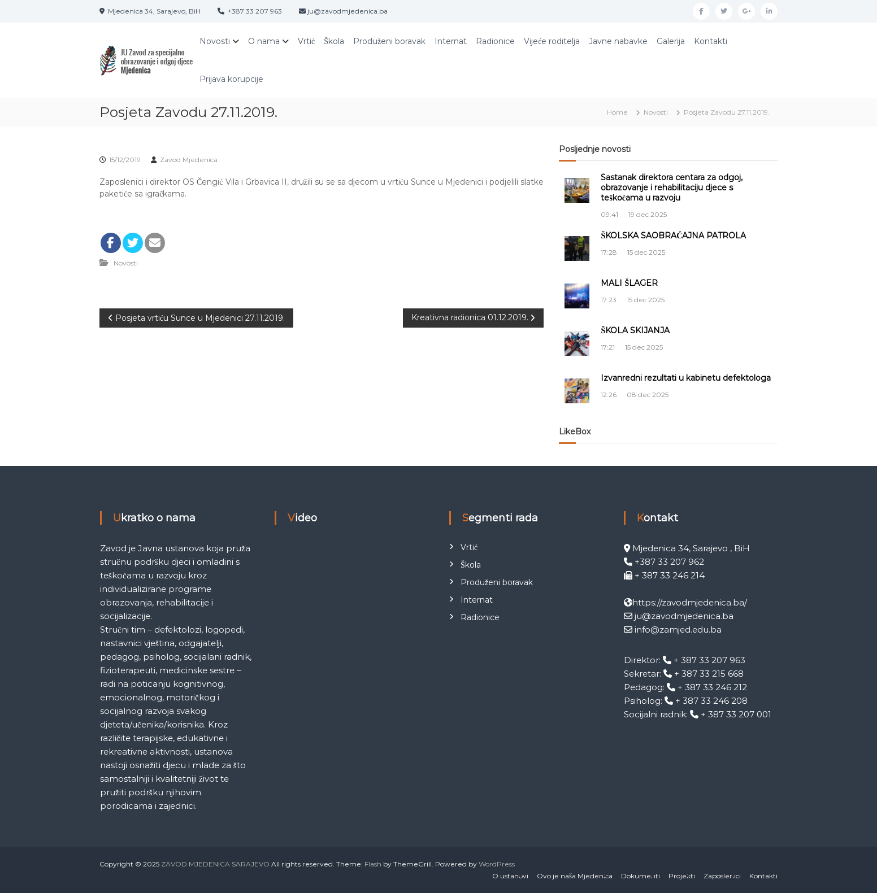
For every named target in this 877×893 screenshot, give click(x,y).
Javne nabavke (618, 41)
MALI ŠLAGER (629, 283)
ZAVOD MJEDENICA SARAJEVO (215, 864)
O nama (264, 41)
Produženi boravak (389, 41)
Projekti (681, 876)
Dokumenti (640, 876)
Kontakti (710, 41)
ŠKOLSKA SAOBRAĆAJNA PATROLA (673, 235)
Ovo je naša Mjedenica (575, 876)
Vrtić (306, 41)
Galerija (671, 41)
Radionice (495, 41)
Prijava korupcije (231, 79)
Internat (451, 41)
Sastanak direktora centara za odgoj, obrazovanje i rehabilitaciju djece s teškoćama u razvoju (672, 187)
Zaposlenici (722, 876)
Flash (372, 864)
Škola (334, 41)
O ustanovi (510, 876)
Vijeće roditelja (552, 41)
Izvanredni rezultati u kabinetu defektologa (686, 378)
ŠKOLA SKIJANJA (635, 330)
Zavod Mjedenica (189, 159)
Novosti (214, 41)
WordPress (497, 864)
